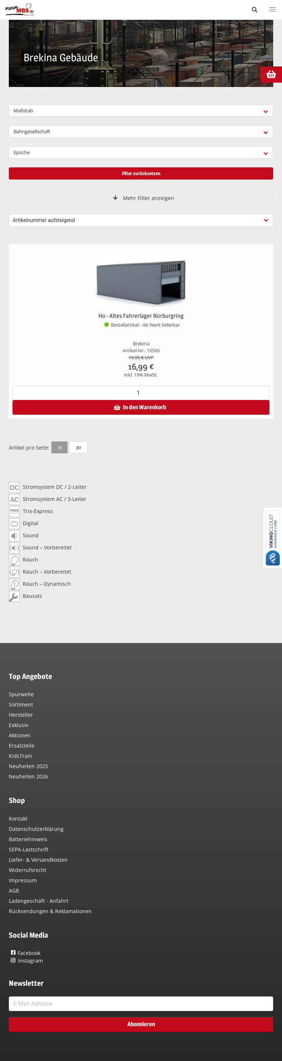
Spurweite (21, 694)
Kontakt (18, 818)
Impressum (23, 880)
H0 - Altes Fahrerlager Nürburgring (141, 315)
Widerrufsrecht (27, 869)
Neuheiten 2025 (28, 766)
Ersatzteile (22, 745)
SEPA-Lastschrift (28, 849)
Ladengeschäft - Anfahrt (38, 900)
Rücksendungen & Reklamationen (50, 911)
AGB (14, 890)
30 (78, 447)
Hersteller (21, 714)
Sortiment (21, 704)
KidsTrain (20, 755)
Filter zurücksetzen (141, 173)
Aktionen (19, 735)
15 (60, 447)
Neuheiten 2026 (28, 776)
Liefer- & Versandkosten (38, 859)
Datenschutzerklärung (36, 828)
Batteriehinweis (28, 839)
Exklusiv (18, 725)
